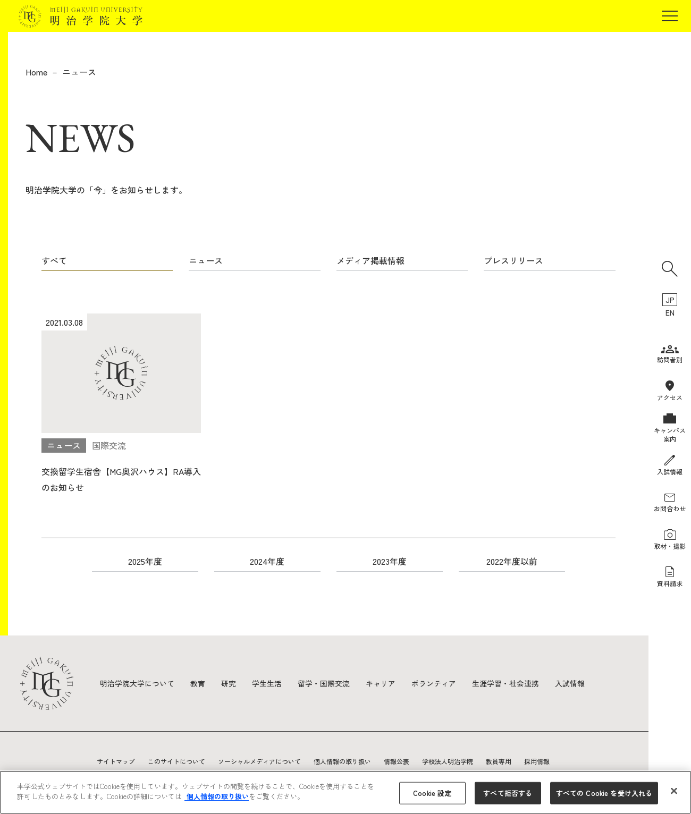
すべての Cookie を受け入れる (604, 793)
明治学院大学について (137, 683)
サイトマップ (116, 761)
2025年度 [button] (145, 561)
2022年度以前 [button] (511, 561)
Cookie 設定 (432, 793)
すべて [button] (54, 260)
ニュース (79, 71)
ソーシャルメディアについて (259, 761)
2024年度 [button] (267, 561)
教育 (197, 683)
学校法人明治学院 (447, 761)
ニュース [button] (206, 260)
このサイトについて (176, 761)
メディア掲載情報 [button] (370, 260)
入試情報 (570, 683)
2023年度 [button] (390, 561)
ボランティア (433, 683)
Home (36, 71)
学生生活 (267, 683)
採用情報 (537, 761)
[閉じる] (674, 790)
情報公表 (396, 761)
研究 (228, 683)
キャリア (380, 683)
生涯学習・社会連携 (505, 683)
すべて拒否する (507, 793)
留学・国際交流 (324, 683)
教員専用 (498, 761)
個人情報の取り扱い (342, 761)
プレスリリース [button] (513, 260)
